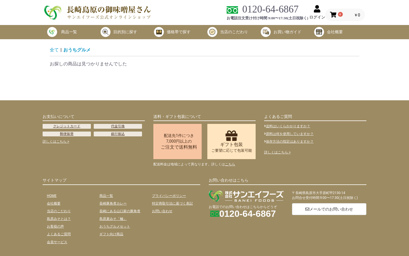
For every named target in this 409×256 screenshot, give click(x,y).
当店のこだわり (227, 32)
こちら (230, 164)
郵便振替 (67, 134)
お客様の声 (55, 226)
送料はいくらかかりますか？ (287, 126)
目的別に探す (119, 32)
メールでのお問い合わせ (329, 209)
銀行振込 (118, 134)
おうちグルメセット (114, 226)
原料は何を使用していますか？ (289, 134)
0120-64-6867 (270, 9)
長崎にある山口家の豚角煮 (119, 211)
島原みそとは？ (59, 219)
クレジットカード (66, 126)
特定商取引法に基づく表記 (172, 203)
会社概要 (328, 32)
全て (54, 50)
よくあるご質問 (59, 234)
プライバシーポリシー (169, 196)
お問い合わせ (162, 211)
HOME (52, 196)
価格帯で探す (172, 32)
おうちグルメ (77, 50)
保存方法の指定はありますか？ (289, 141)
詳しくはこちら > (56, 141)
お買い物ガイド (281, 32)
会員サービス (57, 242)
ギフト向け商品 (111, 234)
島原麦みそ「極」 (113, 219)
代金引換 (118, 126)
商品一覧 (62, 32)
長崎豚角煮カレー (113, 203)
